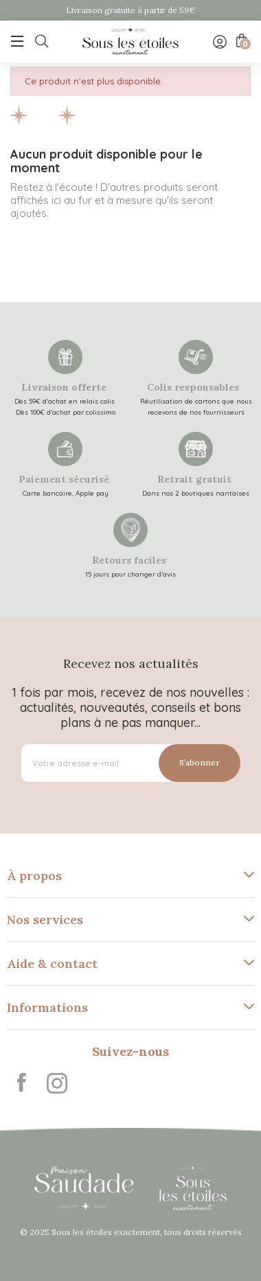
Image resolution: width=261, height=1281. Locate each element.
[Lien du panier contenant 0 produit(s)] (240, 40)
